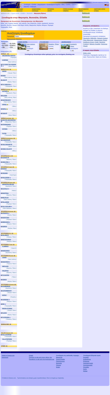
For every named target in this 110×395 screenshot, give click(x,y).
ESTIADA (4, 129)
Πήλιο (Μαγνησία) (88, 40)
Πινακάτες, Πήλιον (53, 44)
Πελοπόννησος (60, 361)
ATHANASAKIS (6, 124)
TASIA (4, 113)
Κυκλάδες (86, 357)
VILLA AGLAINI (6, 206)
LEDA (3, 80)
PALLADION (5, 202)
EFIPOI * (4, 295)
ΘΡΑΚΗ (81, 11)
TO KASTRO (5, 275)
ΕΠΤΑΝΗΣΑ (51, 9)
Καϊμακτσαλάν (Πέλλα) (100, 40)
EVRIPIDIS (5, 60)
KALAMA (4, 235)
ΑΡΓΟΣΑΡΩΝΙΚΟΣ (6, 11)
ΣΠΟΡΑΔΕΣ (35, 11)
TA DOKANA (5, 317)
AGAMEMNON (6, 286)
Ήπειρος (58, 365)
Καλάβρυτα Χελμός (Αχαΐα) (91, 42)
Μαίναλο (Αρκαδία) (94, 44)
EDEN (4, 75)
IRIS (3, 304)
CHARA (4, 257)
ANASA (4, 71)
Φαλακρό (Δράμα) (102, 38)
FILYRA (4, 133)
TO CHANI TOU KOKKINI (9, 64)
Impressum (5, 357)
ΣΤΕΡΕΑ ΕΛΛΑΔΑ (68, 9)
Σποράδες (86, 367)
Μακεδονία (59, 357)
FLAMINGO (5, 246)
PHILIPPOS (5, 270)
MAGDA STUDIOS (7, 308)
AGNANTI (5, 157)
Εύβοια (85, 371)
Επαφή (31, 355)
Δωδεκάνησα (87, 359)
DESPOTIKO (5, 217)
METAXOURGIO (6, 239)
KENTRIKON (5, 100)
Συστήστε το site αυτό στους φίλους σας (40, 357)
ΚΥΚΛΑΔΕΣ (20, 9)
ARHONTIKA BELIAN (8, 184)
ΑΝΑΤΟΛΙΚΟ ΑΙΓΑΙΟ (99, 9)
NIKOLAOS (5, 266)
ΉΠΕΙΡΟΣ (66, 11)
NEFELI (4, 109)
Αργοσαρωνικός (88, 365)
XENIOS (4, 279)
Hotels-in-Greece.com (8, 355)
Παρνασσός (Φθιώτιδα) (90, 38)
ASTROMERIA (6, 290)
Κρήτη (85, 369)
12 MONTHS (5, 140)
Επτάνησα (86, 361)
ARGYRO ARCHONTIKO (9, 120)
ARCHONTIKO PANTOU (8, 55)
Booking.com (86, 13)
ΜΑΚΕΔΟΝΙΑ (4, 9)
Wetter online (87, 53)
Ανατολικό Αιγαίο (88, 363)
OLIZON (4, 313)
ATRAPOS (5, 213)
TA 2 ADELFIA (6, 84)
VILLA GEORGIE (6, 334)
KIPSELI (4, 104)
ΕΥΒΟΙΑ (96, 11)
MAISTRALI (5, 193)
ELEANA (4, 95)
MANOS (4, 168)
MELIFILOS (5, 197)
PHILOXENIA (5, 177)
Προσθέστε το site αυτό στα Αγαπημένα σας (41, 359)
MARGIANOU (6, 250)
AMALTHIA (5, 162)
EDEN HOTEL (23, 42)
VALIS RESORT (6, 144)
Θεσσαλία (29, 13)
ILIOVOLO (5, 188)
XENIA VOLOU (6, 149)
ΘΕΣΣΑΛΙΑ (19, 11)
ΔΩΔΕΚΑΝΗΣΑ (36, 9)
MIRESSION (5, 222)
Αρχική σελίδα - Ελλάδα (18, 13)
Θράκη (58, 367)
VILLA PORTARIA (7, 339)
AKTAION (4, 91)
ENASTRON (5, 262)
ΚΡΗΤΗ (50, 11)
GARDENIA (5, 299)
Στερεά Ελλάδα (60, 359)
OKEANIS (5, 173)
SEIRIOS (4, 226)
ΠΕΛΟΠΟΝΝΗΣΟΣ (84, 9)
